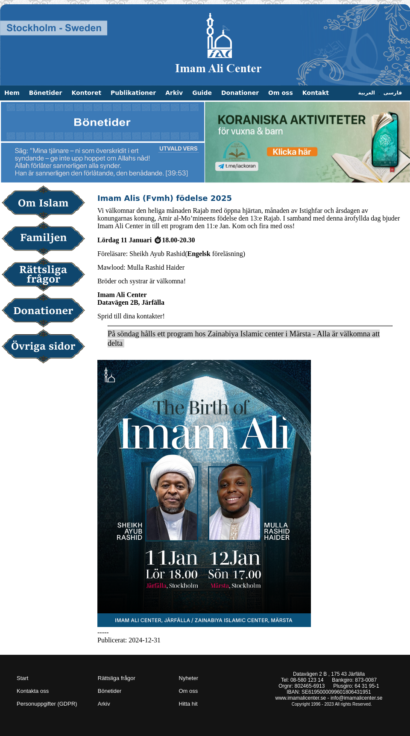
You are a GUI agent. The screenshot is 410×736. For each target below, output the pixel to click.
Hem (12, 92)
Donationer (240, 92)
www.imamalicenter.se (300, 698)
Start (22, 678)
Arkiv (174, 92)
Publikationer (133, 92)
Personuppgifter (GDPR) (47, 704)
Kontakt (315, 92)
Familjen (46, 239)
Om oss (280, 92)
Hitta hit (188, 704)
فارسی (393, 93)
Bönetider (45, 92)
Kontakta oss (33, 691)
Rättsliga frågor (46, 275)
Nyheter (189, 678)
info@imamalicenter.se (357, 698)
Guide (202, 92)
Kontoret (86, 92)
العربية (366, 93)
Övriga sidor (46, 347)
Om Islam (46, 203)
